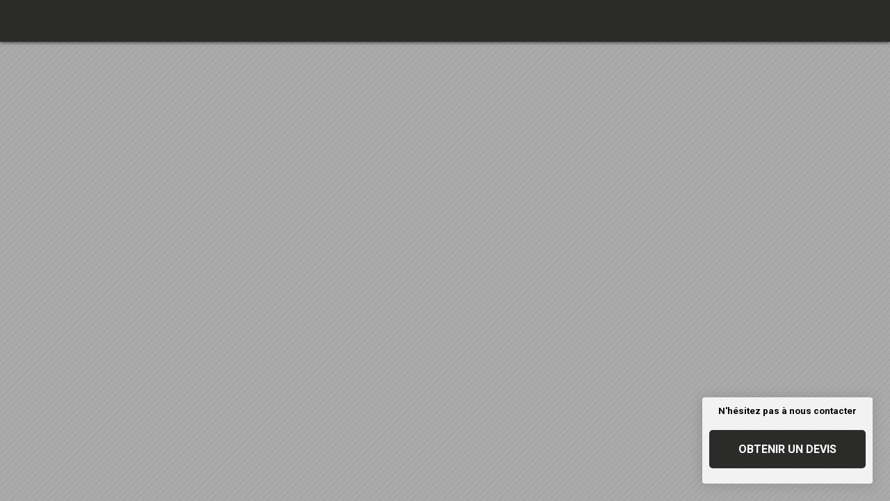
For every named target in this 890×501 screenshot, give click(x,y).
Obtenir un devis (787, 449)
